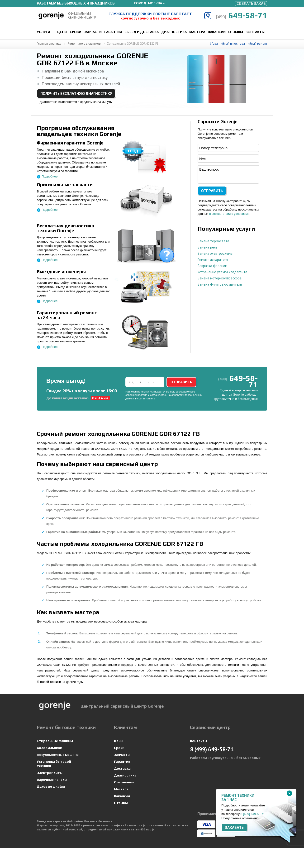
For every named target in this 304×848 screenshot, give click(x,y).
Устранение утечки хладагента (222, 272)
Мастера (197, 32)
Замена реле (208, 247)
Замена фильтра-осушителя (220, 284)
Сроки (75, 32)
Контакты (255, 32)
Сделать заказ (251, 3)
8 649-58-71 (253, 814)
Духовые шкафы (51, 786)
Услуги (43, 32)
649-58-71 (241, 15)
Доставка (122, 768)
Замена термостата (213, 241)
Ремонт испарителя (213, 259)
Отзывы (235, 32)
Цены (62, 32)
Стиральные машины (55, 741)
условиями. (163, 398)
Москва (155, 3)
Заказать (234, 827)
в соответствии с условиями (229, 214)
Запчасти (93, 32)
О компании (124, 782)
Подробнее (49, 176)
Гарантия (113, 32)
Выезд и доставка (141, 32)
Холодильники (49, 748)
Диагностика (174, 32)
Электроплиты (49, 773)
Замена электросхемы (215, 253)
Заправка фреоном (212, 266)
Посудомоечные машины (58, 755)
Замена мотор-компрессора (220, 278)
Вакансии (217, 32)
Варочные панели (52, 779)
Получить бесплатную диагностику (76, 93)
